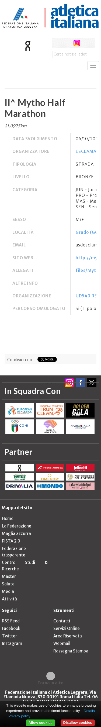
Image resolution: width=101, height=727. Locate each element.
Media (8, 591)
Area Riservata (67, 636)
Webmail (61, 643)
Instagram (12, 643)
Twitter (9, 636)
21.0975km (16, 125)
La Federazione (16, 526)
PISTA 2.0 (11, 541)
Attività (9, 598)
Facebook (11, 628)
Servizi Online (66, 628)
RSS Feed (11, 620)
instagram (77, 43)
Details (89, 711)
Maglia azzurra (16, 533)
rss (86, 43)
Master (9, 576)
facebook (57, 43)
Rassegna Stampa (70, 651)
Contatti (61, 620)
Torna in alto (50, 682)
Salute (8, 583)
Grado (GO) (88, 232)
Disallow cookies (77, 723)
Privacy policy (19, 716)
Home (7, 518)
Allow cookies (41, 723)
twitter (67, 43)
